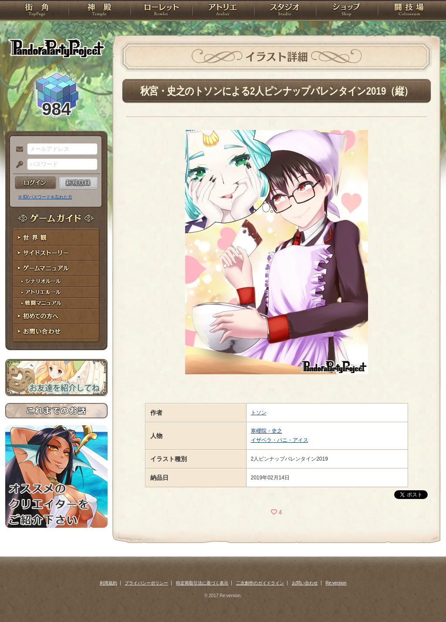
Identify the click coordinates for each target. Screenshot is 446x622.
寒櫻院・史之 (266, 431)
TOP (36, 11)
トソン (259, 413)
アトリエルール (56, 292)
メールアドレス (17, 149)
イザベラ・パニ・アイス (279, 440)
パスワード (17, 164)
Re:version (336, 583)
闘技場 (409, 11)
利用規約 (108, 583)
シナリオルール (56, 281)
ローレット (161, 11)
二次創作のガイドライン (260, 583)
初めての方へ (56, 316)
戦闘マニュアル (56, 303)
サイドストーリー (56, 253)
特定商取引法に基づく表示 (202, 583)
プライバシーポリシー (146, 583)
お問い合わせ (56, 331)
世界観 (56, 238)
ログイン (35, 182)
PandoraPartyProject (56, 48)
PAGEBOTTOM (424, 598)
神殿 (99, 11)
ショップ (347, 11)
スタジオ (285, 11)
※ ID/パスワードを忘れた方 (45, 197)
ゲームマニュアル (56, 268)
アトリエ (223, 11)
